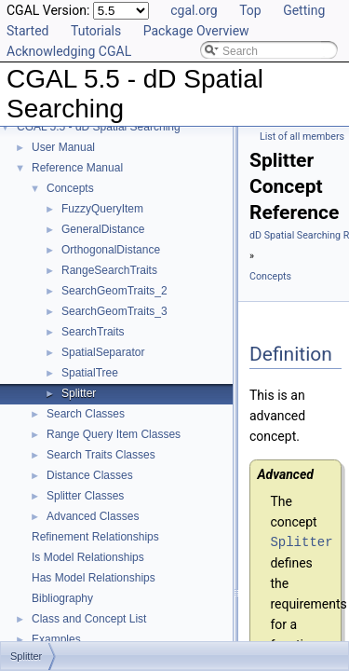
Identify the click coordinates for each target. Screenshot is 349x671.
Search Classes (86, 413)
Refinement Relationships (95, 536)
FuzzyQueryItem (102, 208)
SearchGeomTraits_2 (114, 290)
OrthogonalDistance (110, 249)
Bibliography (62, 598)
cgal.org (193, 10)
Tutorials (96, 30)
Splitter (78, 393)
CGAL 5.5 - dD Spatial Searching (99, 126)
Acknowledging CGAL (69, 51)
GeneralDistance (102, 229)
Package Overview (196, 30)
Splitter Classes (85, 495)
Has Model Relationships (93, 577)
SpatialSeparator (102, 352)
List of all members (302, 136)
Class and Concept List (89, 618)
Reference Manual (77, 167)
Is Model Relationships (88, 557)
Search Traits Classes (101, 454)
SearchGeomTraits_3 (114, 311)
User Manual (63, 147)
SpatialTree (89, 372)
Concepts (70, 188)
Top (250, 10)
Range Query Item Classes (114, 434)
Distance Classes (90, 475)
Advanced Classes (93, 516)
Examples (56, 639)
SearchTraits (93, 331)
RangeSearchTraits (109, 270)
